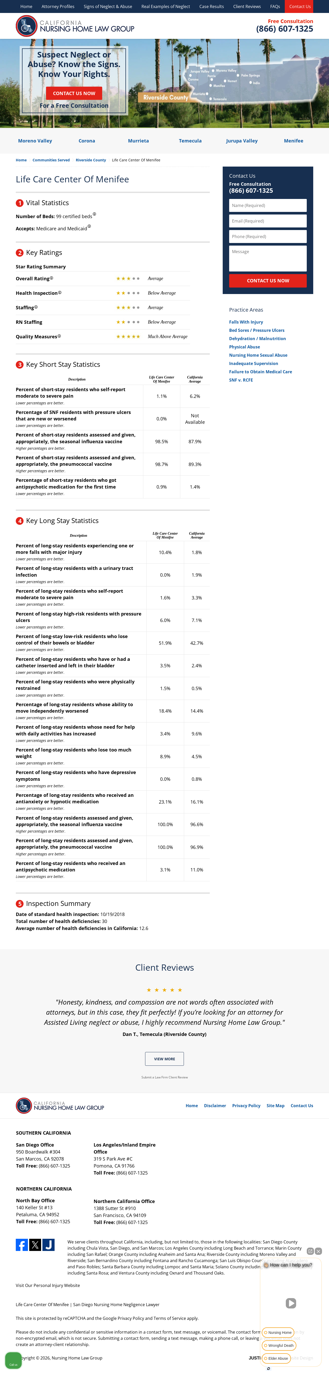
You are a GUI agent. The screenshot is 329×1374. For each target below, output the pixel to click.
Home (26, 6)
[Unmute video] (291, 1303)
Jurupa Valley (242, 141)
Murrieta (138, 141)
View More (164, 1058)
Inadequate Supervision (253, 363)
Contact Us (300, 6)
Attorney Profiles (58, 6)
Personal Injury (48, 1285)
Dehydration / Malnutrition (257, 338)
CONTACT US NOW (268, 280)
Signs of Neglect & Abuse (108, 6)
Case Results (211, 6)
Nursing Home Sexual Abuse (258, 355)
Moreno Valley (35, 141)
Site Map (276, 1105)
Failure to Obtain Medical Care (260, 372)
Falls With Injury (246, 322)
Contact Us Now (74, 93)
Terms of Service (170, 1318)
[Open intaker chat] (269, 1368)
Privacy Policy (246, 1105)
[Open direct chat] (310, 1251)
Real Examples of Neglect (165, 6)
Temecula (190, 141)
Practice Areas (246, 309)
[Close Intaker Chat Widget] (318, 1251)
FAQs (275, 6)
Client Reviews (247, 6)
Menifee (293, 141)
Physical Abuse (244, 347)
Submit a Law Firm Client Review (164, 1077)
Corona (87, 141)
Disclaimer (215, 1105)
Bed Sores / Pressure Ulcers (257, 330)
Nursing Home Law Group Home (75, 26)
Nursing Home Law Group (77, 1358)
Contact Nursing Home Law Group (284, 26)
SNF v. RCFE (241, 380)
